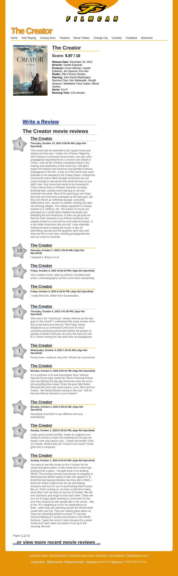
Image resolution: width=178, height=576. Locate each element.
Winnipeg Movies (59, 555)
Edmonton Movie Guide (82, 555)
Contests (117, 37)
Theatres (64, 37)
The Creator (31, 30)
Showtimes (92, 561)
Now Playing (28, 37)
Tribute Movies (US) (137, 555)
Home (14, 37)
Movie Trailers (82, 37)
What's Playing (55, 561)
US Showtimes (117, 555)
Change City (101, 37)
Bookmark (148, 37)
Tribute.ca (116, 561)
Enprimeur (101, 555)
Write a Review (41, 122)
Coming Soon (47, 37)
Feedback (131, 37)
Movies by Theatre (74, 561)
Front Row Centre (38, 555)
